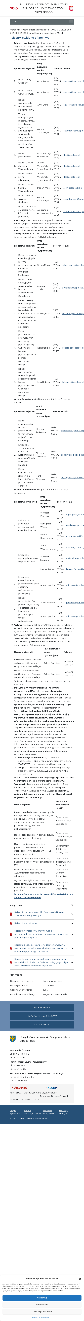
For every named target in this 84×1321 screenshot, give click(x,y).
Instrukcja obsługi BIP (64, 1112)
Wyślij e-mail (54, 1008)
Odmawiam (42, 1304)
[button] (80, 1278)
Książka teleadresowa (42, 1016)
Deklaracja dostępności (48, 1112)
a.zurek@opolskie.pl (73, 81)
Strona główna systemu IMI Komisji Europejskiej (40, 894)
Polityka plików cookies (40, 1317)
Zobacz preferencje (42, 1311)
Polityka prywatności (15, 1112)
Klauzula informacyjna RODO (32, 1112)
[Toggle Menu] (71, 22)
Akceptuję (42, 1298)
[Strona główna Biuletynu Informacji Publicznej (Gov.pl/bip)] (27, 1087)
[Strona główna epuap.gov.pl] (59, 1087)
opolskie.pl (42, 1024)
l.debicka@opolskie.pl (73, 313)
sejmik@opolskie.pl (72, 188)
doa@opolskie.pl (71, 155)
